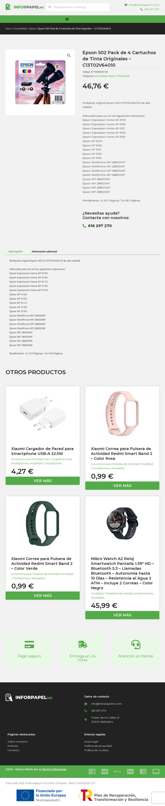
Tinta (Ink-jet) (123, 76)
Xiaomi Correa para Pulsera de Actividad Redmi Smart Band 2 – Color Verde (42, 563)
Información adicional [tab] (44, 251)
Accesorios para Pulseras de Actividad (115, 463)
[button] (69, 55)
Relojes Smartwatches (138, 593)
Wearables (118, 468)
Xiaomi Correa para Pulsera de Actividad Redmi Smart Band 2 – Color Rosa (121, 453)
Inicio (8, 28)
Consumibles (20, 28)
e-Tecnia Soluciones (52, 769)
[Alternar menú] (67, 19)
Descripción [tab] (15, 251)
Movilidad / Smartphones (46, 463)
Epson (32, 28)
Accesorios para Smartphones (30, 459)
